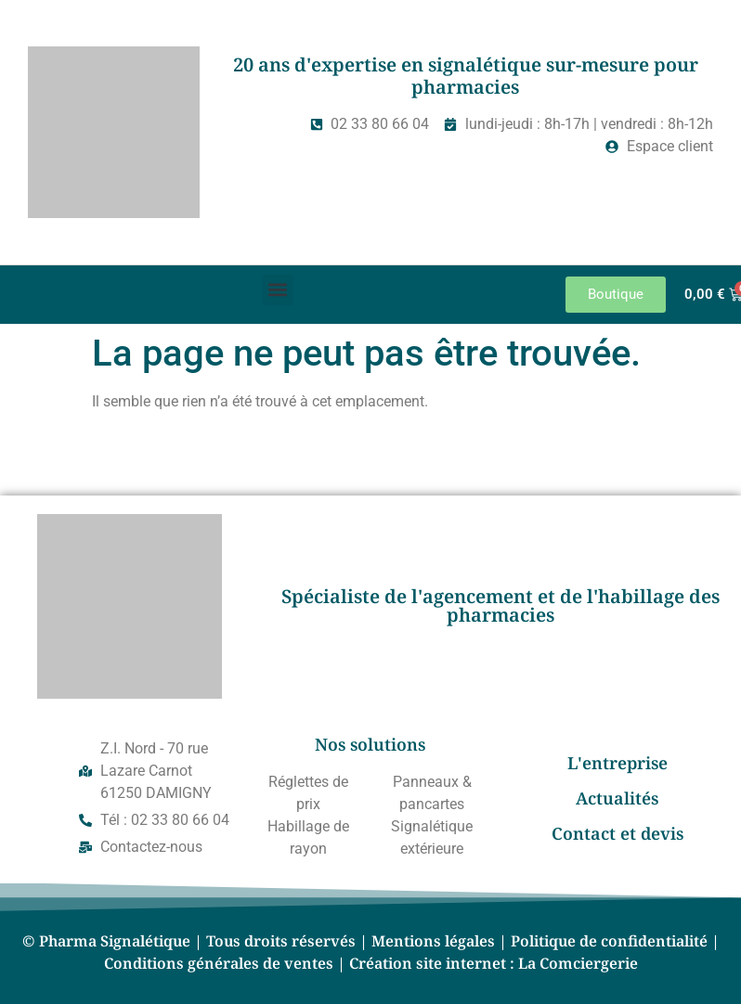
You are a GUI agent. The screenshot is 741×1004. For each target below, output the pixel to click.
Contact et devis (617, 833)
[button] (278, 290)
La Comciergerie (578, 963)
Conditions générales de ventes (218, 963)
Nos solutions (370, 744)
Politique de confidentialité (609, 941)
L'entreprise (617, 763)
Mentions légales (433, 941)
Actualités (617, 798)
